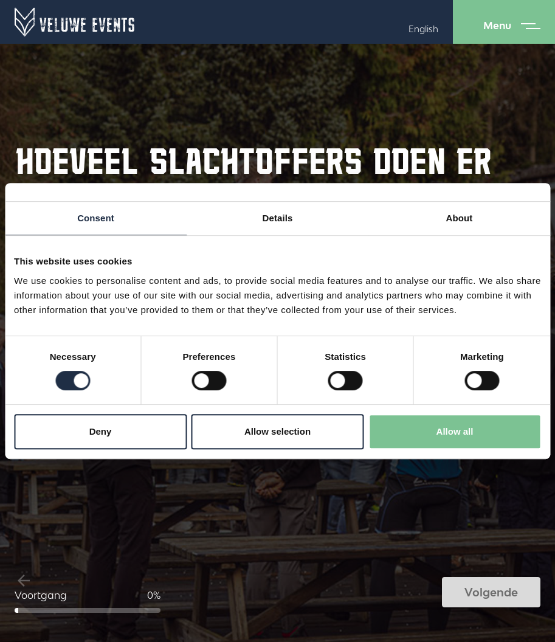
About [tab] (459, 218)
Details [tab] (278, 218)
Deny (100, 431)
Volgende (491, 592)
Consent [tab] (95, 218)
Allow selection (277, 431)
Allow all (455, 431)
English (423, 29)
